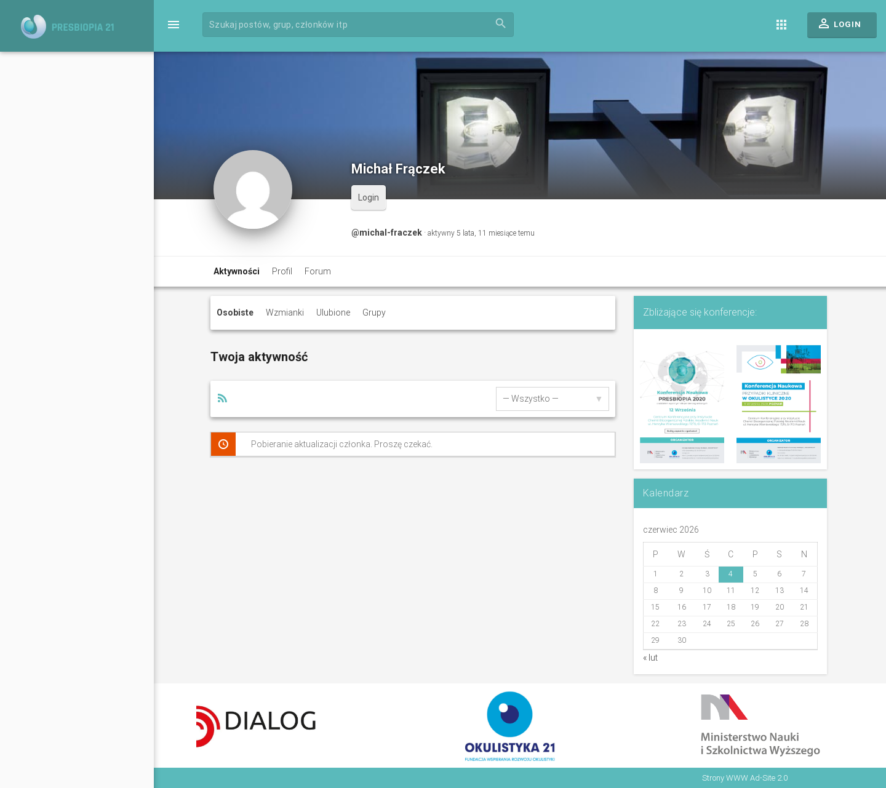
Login (838, 26)
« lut (650, 658)
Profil (282, 271)
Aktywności (237, 271)
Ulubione (333, 312)
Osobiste (235, 312)
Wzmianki (285, 312)
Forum (318, 271)
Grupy (374, 312)
